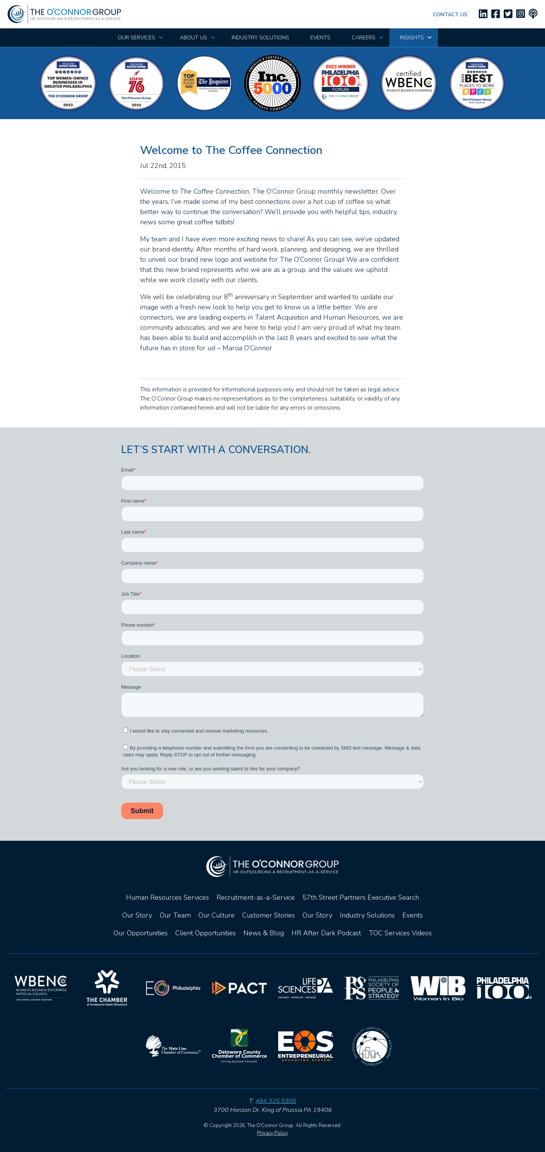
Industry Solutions (367, 915)
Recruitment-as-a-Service (255, 897)
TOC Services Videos (400, 933)
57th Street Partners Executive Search (360, 897)
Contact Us (450, 14)
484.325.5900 (275, 1101)
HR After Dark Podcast (326, 933)
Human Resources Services (167, 897)
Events (412, 915)
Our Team (175, 915)
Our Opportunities (141, 933)
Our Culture (216, 915)
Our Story (137, 915)
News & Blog (263, 933)
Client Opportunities (205, 933)
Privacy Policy (272, 1133)
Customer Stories (268, 915)
